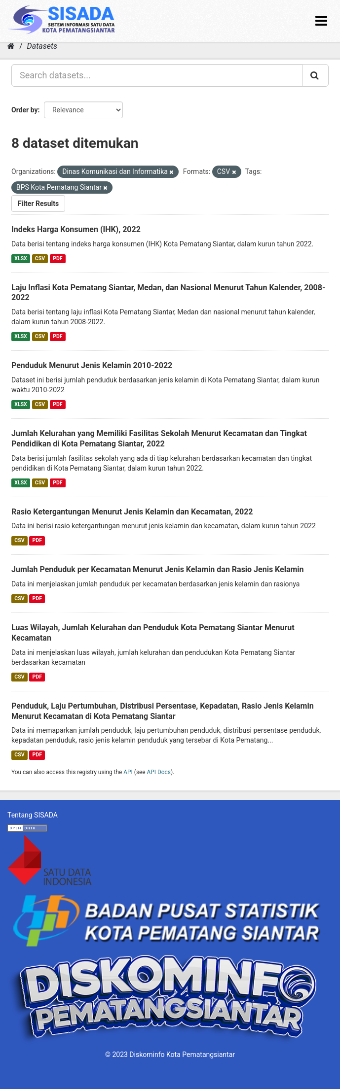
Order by (24, 110)
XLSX (20, 258)
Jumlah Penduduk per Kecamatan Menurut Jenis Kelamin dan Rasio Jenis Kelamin (157, 569)
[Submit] (315, 75)
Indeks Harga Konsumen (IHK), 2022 (76, 229)
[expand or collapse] (321, 21)
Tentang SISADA (32, 815)
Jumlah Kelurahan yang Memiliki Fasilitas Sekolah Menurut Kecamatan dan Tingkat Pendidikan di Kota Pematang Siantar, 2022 (159, 438)
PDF (57, 258)
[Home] (11, 46)
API (128, 772)
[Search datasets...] (156, 75)
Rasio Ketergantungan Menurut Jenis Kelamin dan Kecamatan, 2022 (132, 511)
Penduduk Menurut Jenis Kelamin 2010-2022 (91, 365)
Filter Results (38, 203)
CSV (40, 258)
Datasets (42, 46)
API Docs (159, 772)
